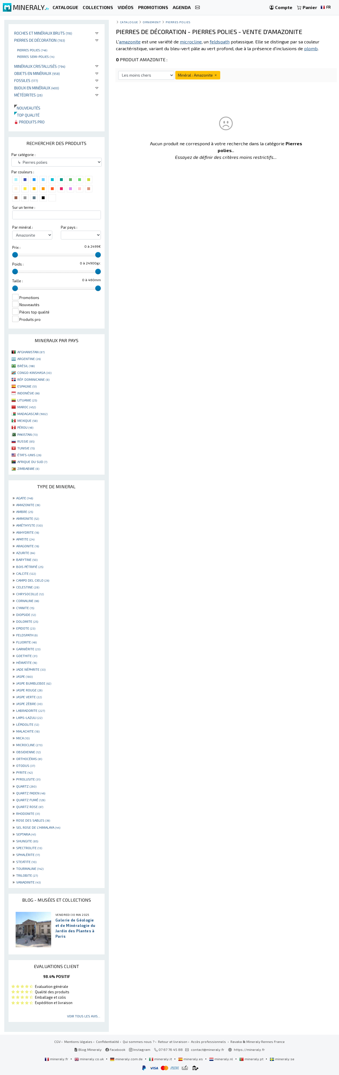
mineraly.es (191, 1059)
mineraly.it (161, 1059)
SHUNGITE (27, 841)
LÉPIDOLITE (27, 724)
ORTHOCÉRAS (29, 759)
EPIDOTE (25, 628)
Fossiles (26, 80)
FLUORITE (26, 642)
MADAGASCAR (32, 414)
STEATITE (26, 862)
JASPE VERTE (29, 697)
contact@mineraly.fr (207, 1049)
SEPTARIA (26, 834)
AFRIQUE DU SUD (32, 462)
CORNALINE (27, 601)
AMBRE (24, 512)
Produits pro (29, 121)
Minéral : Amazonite (198, 75)
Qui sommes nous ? (138, 1042)
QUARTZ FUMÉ (30, 800)
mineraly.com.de (126, 1059)
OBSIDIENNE (28, 752)
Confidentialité (107, 1042)
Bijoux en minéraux (36, 87)
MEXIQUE (27, 420)
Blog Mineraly (88, 1049)
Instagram (139, 1049)
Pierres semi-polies (35, 56)
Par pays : (69, 227)
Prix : (16, 247)
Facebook (115, 1049)
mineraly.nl (221, 1059)
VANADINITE (28, 882)
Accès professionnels (209, 1042)
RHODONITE (28, 813)
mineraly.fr (57, 1059)
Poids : (18, 264)
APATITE (25, 539)
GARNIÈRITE (28, 649)
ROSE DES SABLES (33, 820)
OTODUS (25, 765)
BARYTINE (27, 559)
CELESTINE (27, 587)
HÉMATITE (26, 662)
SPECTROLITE (29, 848)
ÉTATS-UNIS (29, 455)
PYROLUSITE (28, 779)
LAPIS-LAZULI (29, 718)
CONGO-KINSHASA (34, 373)
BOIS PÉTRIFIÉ (29, 567)
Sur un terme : (23, 207)
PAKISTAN (27, 434)
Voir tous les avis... (83, 1016)
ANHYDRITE (27, 532)
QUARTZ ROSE (29, 807)
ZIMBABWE (28, 468)
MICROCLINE (29, 745)
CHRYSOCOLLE (30, 594)
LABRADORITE (30, 710)
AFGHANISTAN (31, 352)
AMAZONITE (28, 505)
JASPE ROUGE (29, 690)
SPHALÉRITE (28, 855)
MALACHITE (27, 731)
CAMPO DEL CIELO (32, 580)
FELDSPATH (27, 635)
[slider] (15, 255)
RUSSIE (25, 441)
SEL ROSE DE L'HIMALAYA (38, 827)
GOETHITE (26, 656)
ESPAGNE (27, 386)
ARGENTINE (29, 359)
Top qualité (26, 115)
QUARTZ (26, 786)
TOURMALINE (29, 868)
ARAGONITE (27, 546)
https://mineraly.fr (249, 1049)
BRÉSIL (26, 366)
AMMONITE (27, 518)
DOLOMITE (27, 621)
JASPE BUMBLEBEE (33, 683)
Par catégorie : (23, 154)
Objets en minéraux (37, 73)
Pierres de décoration (39, 40)
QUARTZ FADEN (30, 793)
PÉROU (25, 427)
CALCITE (26, 573)
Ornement (152, 22)
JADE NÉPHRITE (30, 669)
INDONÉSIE (28, 393)
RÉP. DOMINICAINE (33, 379)
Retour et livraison (172, 1042)
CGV (57, 1042)
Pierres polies (32, 50)
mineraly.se (282, 1059)
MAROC (26, 407)
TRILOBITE (27, 875)
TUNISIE (26, 448)
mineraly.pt (251, 1059)
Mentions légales (78, 1042)
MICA (23, 738)
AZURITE (25, 553)
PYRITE (24, 772)
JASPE (24, 676)
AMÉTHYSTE (29, 525)
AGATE (24, 498)
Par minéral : (22, 227)
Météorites (28, 94)
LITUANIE (27, 400)
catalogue (129, 22)
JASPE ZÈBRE (29, 704)
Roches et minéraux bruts (43, 33)
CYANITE (25, 608)
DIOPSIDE (26, 615)
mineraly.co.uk (89, 1059)
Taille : (17, 281)
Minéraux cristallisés (39, 66)
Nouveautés (27, 108)
